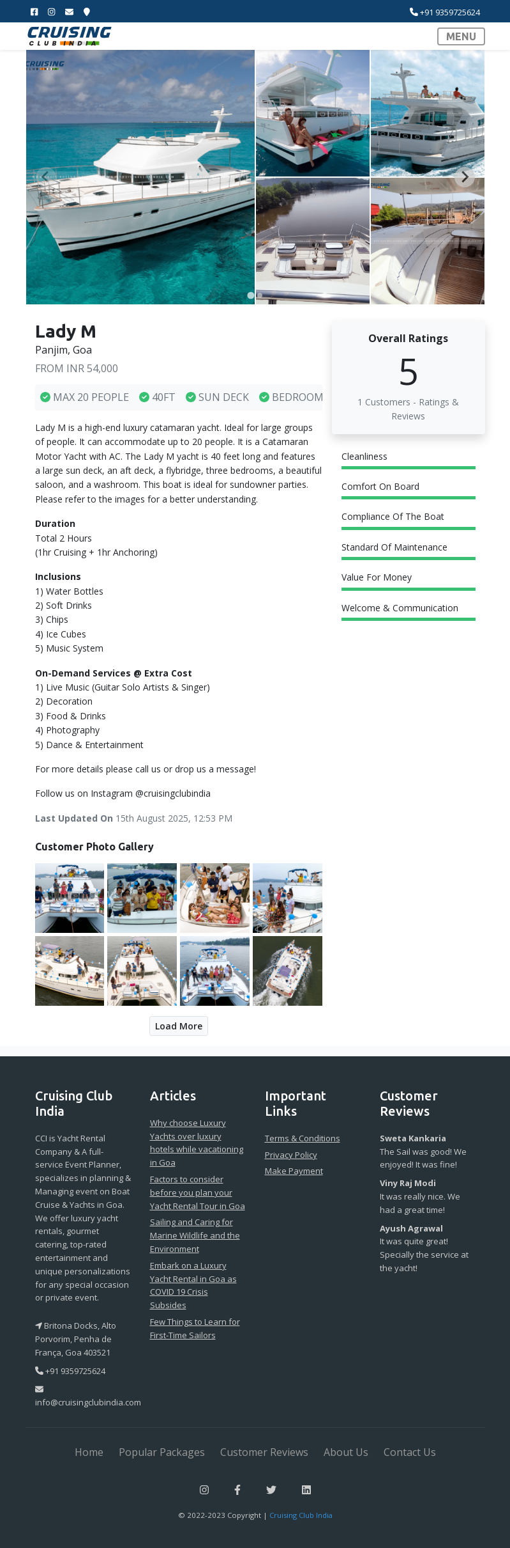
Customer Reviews (264, 1452)
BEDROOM (291, 397)
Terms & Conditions (302, 1138)
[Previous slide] (46, 177)
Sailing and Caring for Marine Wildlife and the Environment (195, 1235)
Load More (178, 1026)
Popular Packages (162, 1452)
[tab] (250, 295)
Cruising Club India (301, 1515)
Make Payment (294, 1171)
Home (89, 1452)
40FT (157, 397)
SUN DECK (217, 397)
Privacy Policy (291, 1155)
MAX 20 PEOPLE (84, 397)
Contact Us (410, 1452)
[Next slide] (464, 177)
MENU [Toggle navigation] (461, 36)
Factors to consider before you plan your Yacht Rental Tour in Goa (197, 1192)
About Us (346, 1452)
